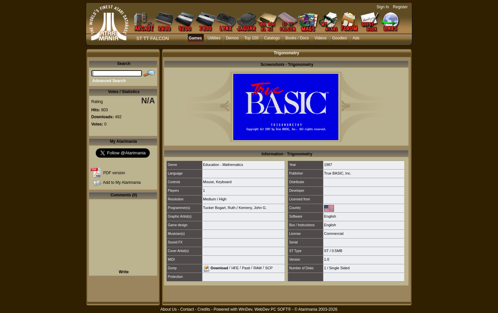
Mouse (208, 182)
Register (400, 7)
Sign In (383, 7)
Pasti (246, 268)
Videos (320, 38)
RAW (257, 268)
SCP (269, 268)
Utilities (214, 38)
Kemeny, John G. (253, 208)
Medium (209, 199)
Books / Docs (297, 38)
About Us (168, 309)
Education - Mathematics (223, 165)
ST (326, 251)
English (330, 216)
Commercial (334, 233)
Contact (187, 309)
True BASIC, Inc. (337, 173)
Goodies (339, 38)
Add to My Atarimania (122, 182)
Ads (356, 38)
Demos (232, 38)
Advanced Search (109, 80)
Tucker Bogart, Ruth (219, 208)
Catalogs (272, 38)
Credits (203, 309)
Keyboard (224, 182)
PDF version (114, 173)
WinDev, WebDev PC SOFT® (265, 309)
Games (195, 38)
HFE (235, 268)
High (223, 199)
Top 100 (251, 38)
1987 (328, 165)
